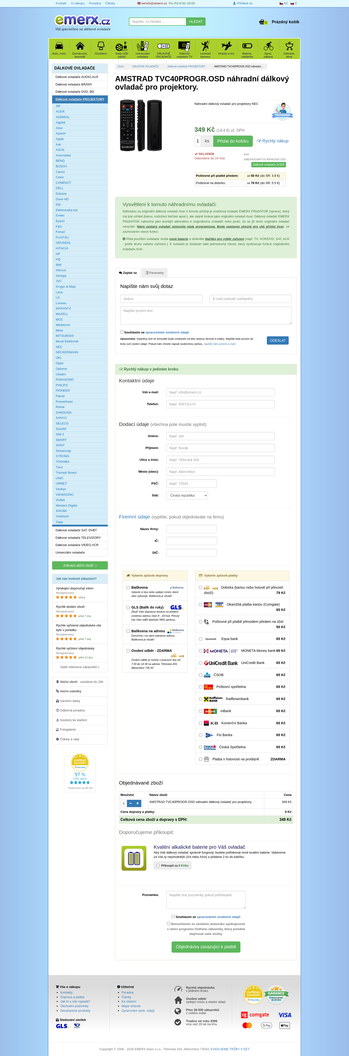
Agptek (60, 122)
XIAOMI (61, 511)
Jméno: (153, 436)
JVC (59, 281)
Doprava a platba (72, 997)
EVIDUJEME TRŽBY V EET (230, 1049)
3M (58, 106)
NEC (59, 347)
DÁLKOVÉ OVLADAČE (145, 66)
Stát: (155, 495)
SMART (61, 440)
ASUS (60, 150)
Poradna (95, 3)
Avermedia (63, 155)
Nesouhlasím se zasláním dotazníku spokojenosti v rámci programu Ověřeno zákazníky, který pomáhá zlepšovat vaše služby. (206, 929)
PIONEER (63, 390)
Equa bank (242, 639)
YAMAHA (62, 516)
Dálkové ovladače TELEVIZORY (78, 538)
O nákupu (77, 3)
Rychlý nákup (273, 141)
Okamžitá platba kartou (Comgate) (242, 607)
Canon (60, 172)
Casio (60, 177)
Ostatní (61, 374)
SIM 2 (60, 434)
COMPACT (63, 183)
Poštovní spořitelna (242, 687)
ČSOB (242, 675)
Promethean (64, 401)
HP (58, 254)
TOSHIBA (63, 461)
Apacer (61, 133)
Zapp (59, 522)
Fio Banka (242, 735)
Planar (60, 396)
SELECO (62, 423)
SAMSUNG (64, 412)
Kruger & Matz (66, 286)
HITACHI (62, 248)
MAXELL (62, 314)
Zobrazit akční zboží (80, 565)
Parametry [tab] (154, 272)
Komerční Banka (242, 723)
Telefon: (153, 404)
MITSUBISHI (65, 336)
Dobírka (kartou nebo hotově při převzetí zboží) (242, 590)
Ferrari (60, 232)
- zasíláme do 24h (79, 681)
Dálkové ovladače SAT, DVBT (76, 530)
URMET (61, 483)
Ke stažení (129, 1001)
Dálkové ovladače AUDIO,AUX (77, 77)
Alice (59, 128)
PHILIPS (62, 385)
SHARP (61, 429)
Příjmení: (152, 448)
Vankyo (61, 489)
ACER (60, 111)
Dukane (61, 193)
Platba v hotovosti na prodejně (242, 759)
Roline (60, 407)
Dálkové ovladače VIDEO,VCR (77, 545)
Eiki (58, 204)
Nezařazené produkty (75, 1010)
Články (110, 3)
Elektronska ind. (67, 210)
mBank (242, 711)
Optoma (61, 368)
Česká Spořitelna (242, 747)
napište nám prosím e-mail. (220, 343)
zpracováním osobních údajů (167, 332)
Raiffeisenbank (242, 699)
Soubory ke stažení (71, 720)
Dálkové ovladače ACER (269, 164)
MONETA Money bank (242, 651)
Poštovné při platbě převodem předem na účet (242, 624)
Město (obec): (148, 471)
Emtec (60, 215)
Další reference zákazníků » (79, 667)
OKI (58, 358)
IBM (58, 265)
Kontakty (66, 992)
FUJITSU (62, 237)
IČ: (157, 541)
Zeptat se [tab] (128, 272)
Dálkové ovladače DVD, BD (75, 91)
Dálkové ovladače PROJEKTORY (186, 66)
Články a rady (67, 739)
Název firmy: (149, 529)
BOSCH (61, 166)
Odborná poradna (70, 710)
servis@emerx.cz (152, 3)
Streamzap (63, 451)
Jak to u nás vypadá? (75, 1001)
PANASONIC (65, 379)
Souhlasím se (154, 332)
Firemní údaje (171, 516)
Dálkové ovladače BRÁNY (74, 84)
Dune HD (62, 199)
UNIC (59, 478)
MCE (59, 319)
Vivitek (60, 500)
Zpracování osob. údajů (138, 1010)
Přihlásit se (242, 3)
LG (58, 297)
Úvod (120, 66)
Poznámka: (150, 895)
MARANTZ (63, 308)
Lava (59, 292)
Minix (59, 330)
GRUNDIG (63, 243)
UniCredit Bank (242, 663)
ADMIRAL (63, 117)
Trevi (59, 467)
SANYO (61, 418)
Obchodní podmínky (74, 1006)
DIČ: (155, 553)
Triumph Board (66, 472)
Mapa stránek (131, 1006)
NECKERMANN (67, 352)
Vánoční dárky (68, 701)
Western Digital (66, 505)
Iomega (61, 275)
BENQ (60, 160)
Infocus (61, 270)
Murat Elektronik (67, 341)
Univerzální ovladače (70, 552)
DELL (60, 188)
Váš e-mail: (150, 392)
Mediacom (63, 325)
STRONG (62, 456)
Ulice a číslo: (149, 460)
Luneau (61, 303)
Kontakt (61, 3)
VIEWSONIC (65, 494)
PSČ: (155, 483)
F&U (59, 226)
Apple (60, 139)
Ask (58, 144)
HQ (58, 259)
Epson (60, 221)
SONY (60, 445)
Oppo (59, 363)
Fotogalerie (66, 729)
